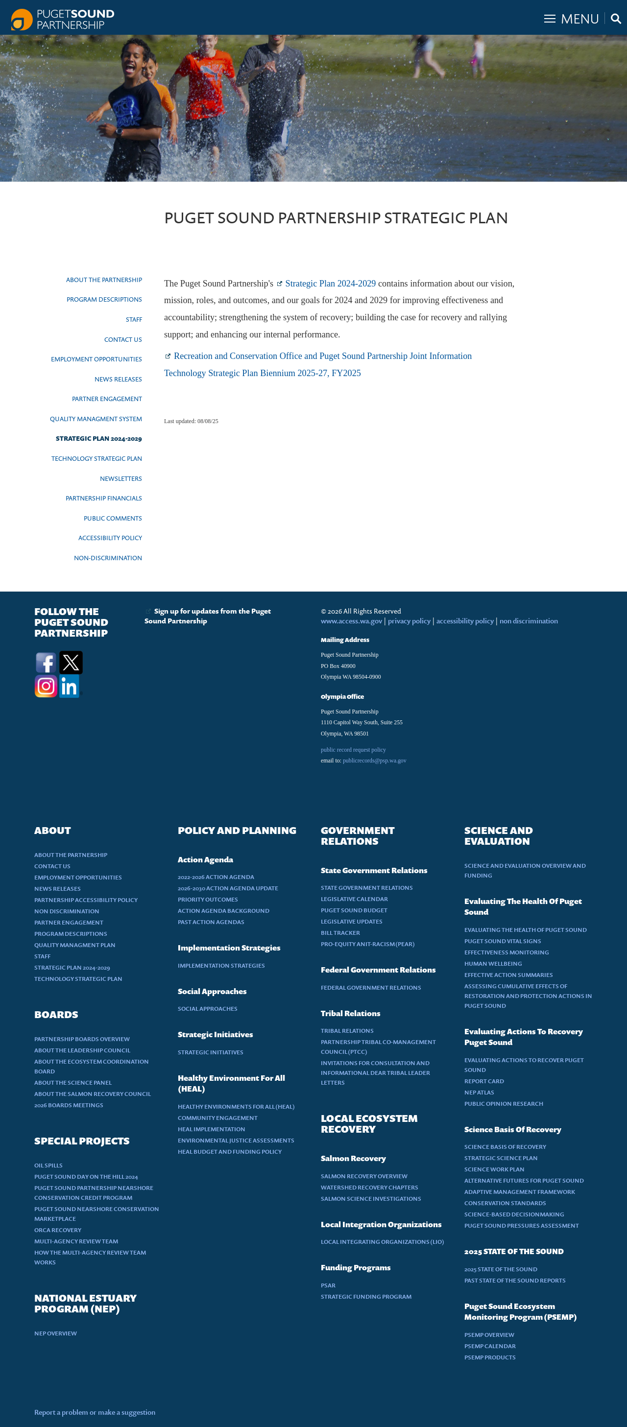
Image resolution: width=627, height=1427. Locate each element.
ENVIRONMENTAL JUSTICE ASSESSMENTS (236, 1140)
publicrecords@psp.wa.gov (375, 760)
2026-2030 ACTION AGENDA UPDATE (228, 888)
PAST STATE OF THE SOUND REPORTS (515, 1280)
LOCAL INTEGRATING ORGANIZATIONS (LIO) (382, 1241)
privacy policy (410, 620)
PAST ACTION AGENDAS (211, 922)
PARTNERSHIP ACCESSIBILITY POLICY (86, 900)
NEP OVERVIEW (55, 1333)
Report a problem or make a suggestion (94, 1412)
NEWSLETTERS (121, 478)
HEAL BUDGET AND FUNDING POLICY (230, 1151)
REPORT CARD (484, 1081)
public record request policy (353, 749)
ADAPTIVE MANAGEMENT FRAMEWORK (519, 1192)
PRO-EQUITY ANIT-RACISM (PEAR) (368, 944)
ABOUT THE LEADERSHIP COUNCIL (82, 1050)
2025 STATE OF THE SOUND (500, 1269)
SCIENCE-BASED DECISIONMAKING (514, 1214)
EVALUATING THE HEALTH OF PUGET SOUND (525, 930)
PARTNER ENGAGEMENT (107, 398)
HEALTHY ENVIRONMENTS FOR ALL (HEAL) (236, 1106)
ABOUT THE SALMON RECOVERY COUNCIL (92, 1094)
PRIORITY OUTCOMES (208, 899)
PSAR (328, 1285)
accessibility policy (464, 620)
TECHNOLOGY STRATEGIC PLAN (96, 458)
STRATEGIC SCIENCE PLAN (501, 1158)
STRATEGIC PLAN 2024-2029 (99, 438)
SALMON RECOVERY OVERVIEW (364, 1176)
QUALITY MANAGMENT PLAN (75, 945)
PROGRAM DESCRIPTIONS (104, 299)
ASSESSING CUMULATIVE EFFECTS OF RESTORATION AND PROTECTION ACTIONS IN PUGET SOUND (528, 996)
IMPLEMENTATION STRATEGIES (221, 965)
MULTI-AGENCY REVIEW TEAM (76, 1241)
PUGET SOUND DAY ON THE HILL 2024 (86, 1176)
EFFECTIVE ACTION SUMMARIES (508, 975)
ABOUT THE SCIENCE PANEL (73, 1082)
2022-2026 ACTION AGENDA (216, 877)
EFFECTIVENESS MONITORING (506, 952)
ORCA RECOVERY (57, 1230)
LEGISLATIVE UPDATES (352, 921)
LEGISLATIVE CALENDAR (354, 899)
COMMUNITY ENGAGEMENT (218, 1118)
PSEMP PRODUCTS (490, 1357)
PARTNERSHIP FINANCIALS (104, 498)
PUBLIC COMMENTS (113, 518)
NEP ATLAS (479, 1092)
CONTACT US (123, 339)
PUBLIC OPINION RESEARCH (503, 1103)
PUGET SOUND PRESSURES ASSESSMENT (521, 1225)
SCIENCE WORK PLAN (494, 1169)
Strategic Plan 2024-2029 (331, 283)
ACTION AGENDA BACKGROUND (223, 910)
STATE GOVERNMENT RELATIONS (367, 887)
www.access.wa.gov (351, 620)
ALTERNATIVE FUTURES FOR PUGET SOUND (524, 1180)
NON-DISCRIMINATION (108, 557)
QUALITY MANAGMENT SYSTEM (96, 418)
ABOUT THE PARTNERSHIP (104, 279)
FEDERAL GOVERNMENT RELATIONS (371, 987)
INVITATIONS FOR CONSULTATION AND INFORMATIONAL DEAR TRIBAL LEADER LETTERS (375, 1073)
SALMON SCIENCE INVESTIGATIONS (371, 1198)
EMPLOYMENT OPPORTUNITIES (96, 359)
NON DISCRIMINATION (66, 911)
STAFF (134, 319)
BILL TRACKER (340, 932)
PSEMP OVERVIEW (489, 1335)
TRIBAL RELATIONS (347, 1030)
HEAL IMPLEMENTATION (211, 1129)
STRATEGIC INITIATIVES (210, 1052)
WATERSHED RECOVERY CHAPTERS (369, 1187)
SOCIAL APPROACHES (208, 1008)
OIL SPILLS (48, 1165)
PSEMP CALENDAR (490, 1346)
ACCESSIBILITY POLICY (110, 537)
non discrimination (529, 620)
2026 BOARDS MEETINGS (68, 1105)
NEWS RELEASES (118, 379)
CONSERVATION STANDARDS (505, 1203)
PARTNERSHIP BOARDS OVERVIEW (82, 1039)
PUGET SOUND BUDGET (354, 910)
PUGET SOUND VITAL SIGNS (502, 941)
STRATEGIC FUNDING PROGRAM (366, 1296)
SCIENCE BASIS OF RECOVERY (505, 1146)
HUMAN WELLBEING (493, 963)
